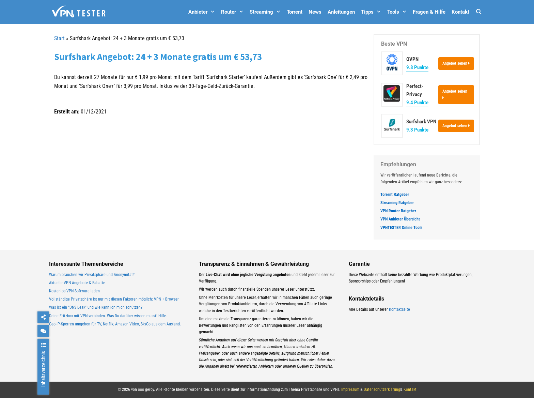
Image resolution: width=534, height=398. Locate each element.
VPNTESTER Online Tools (401, 227)
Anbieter (203, 12)
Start (59, 38)
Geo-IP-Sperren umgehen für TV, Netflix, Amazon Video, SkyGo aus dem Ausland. (115, 324)
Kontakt (460, 12)
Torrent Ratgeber (394, 194)
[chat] (43, 331)
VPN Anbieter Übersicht (400, 219)
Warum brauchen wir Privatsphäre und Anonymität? (92, 274)
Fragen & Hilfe (429, 12)
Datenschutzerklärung (382, 389)
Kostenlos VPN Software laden (74, 291)
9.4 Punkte (417, 102)
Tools (398, 12)
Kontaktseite (399, 309)
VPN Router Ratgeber (398, 211)
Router (234, 12)
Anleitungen (341, 12)
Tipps (372, 12)
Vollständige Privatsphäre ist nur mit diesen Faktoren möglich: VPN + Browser (114, 299)
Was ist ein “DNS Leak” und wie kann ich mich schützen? (95, 307)
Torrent (294, 12)
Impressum (350, 389)
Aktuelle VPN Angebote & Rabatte (77, 282)
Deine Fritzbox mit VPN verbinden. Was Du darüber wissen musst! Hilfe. (108, 315)
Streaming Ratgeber (397, 202)
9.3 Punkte (417, 130)
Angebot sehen (456, 63)
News (315, 12)
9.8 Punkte (417, 67)
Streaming (267, 12)
